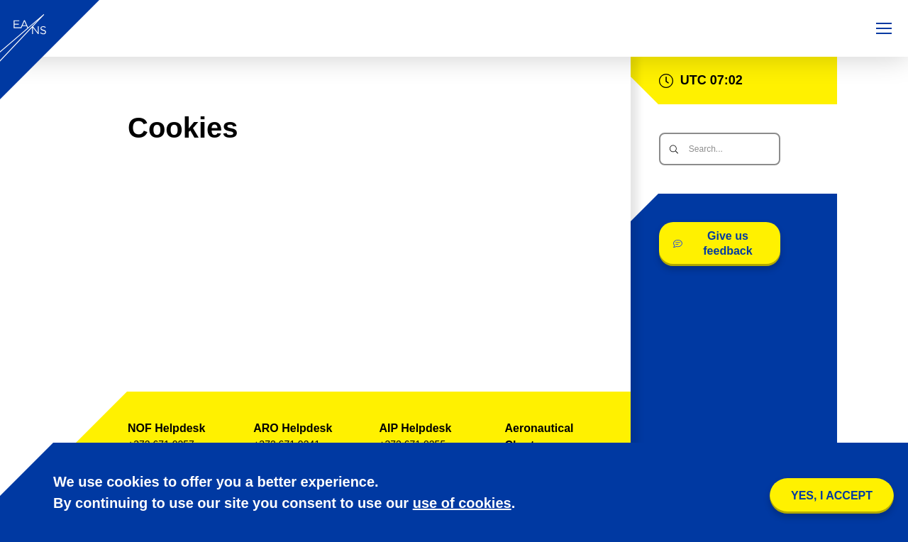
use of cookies (462, 503)
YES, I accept (832, 496)
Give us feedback (713, 243)
